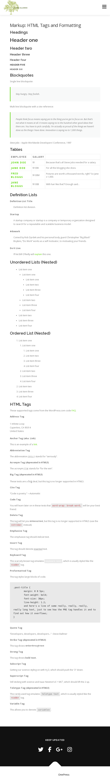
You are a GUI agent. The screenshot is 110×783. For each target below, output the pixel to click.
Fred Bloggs (17, 175)
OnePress (63, 774)
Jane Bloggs (17, 184)
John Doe (18, 162)
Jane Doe (18, 168)
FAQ (74, 410)
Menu (104, 6)
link (35, 444)
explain (38, 254)
